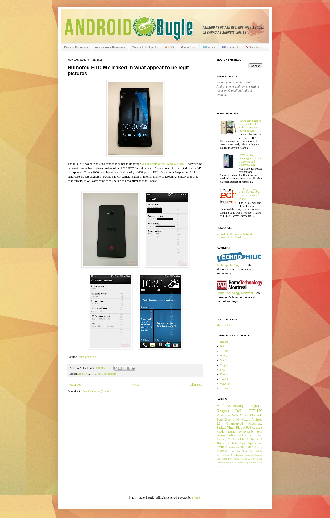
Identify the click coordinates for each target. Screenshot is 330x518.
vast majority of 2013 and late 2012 (163, 163)
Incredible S (240, 439)
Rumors (112, 373)
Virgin (223, 365)
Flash (238, 450)
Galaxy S (257, 427)
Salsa (253, 462)
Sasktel (224, 379)
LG (245, 415)
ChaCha (258, 450)
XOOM (220, 450)
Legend (240, 462)
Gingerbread (234, 423)
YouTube (188, 47)
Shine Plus (227, 458)
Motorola (256, 415)
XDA (236, 458)
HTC (92, 373)
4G (238, 419)
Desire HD (223, 439)
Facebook (230, 47)
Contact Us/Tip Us (145, 47)
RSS (169, 47)
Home (135, 384)
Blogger (196, 497)
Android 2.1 (245, 458)
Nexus (245, 419)
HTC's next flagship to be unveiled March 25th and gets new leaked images (250, 125)
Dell (260, 458)
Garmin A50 (230, 462)
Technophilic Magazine (232, 265)
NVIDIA (249, 447)
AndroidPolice (87, 356)
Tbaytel (224, 388)
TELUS (224, 351)
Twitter (209, 47)
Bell (222, 346)
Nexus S (256, 439)
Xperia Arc (255, 443)
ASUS (247, 427)
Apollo (255, 458)
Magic (247, 462)
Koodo (224, 374)
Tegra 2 (258, 447)
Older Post (196, 384)
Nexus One (247, 450)
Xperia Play (223, 447)
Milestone (238, 454)
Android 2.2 (245, 435)
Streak (259, 462)
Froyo (259, 435)
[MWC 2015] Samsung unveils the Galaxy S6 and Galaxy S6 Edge (250, 159)
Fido (222, 369)
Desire (231, 431)
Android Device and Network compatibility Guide (236, 235)
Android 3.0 (237, 447)
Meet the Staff (224, 325)
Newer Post (75, 384)
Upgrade (254, 405)
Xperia (229, 419)
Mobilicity (226, 360)
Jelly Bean (102, 373)
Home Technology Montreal (235, 293)
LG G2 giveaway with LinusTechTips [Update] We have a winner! (250, 194)
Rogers (224, 341)
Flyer (242, 443)
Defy (219, 454)
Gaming (249, 454)
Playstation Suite (227, 443)
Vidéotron (225, 383)
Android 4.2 (83, 373)
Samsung (236, 405)
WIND (224, 355)
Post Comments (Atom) (96, 391)
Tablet (232, 435)
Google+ (253, 47)
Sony (220, 419)
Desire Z (227, 454)
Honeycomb (246, 431)
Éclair (219, 466)
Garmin (220, 462)
